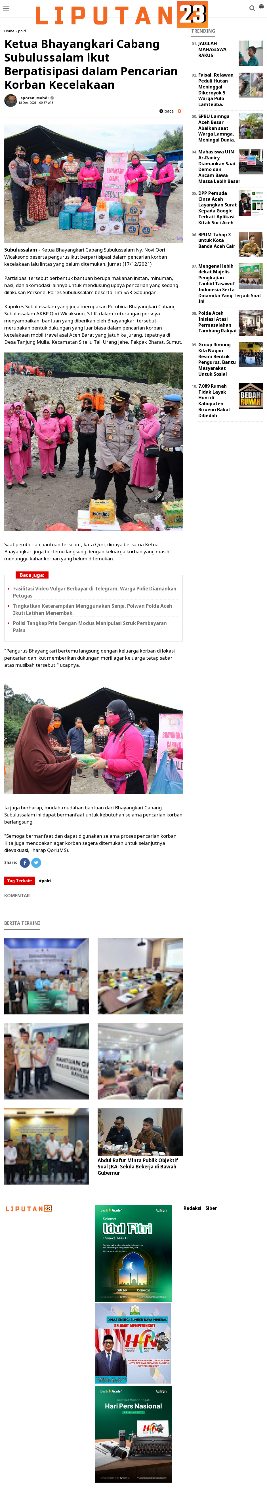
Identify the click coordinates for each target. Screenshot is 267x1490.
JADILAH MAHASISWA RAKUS (212, 49)
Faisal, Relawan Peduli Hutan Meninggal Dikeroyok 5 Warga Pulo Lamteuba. (216, 89)
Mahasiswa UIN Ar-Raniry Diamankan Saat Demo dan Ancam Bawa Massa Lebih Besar (219, 166)
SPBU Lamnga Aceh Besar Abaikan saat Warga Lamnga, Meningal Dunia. (216, 128)
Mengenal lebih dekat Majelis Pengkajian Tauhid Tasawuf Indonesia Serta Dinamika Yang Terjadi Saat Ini (229, 284)
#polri (45, 880)
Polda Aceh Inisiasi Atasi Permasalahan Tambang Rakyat (217, 322)
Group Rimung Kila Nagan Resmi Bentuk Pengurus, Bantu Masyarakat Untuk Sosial (217, 359)
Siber (211, 1208)
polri (22, 30)
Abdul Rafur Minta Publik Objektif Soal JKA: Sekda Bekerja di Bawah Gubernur (138, 1166)
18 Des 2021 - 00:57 (32, 102)
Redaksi (192, 1208)
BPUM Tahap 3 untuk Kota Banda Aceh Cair (216, 240)
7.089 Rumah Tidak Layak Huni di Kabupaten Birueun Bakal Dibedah (214, 401)
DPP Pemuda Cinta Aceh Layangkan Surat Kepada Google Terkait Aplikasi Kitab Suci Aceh (217, 208)
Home (9, 30)
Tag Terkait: (19, 880)
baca (166, 111)
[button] (261, 4)
